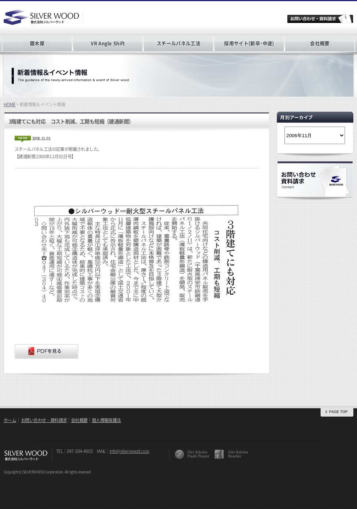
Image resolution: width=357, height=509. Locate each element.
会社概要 (319, 43)
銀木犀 (37, 43)
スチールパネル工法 (178, 43)
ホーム (10, 420)
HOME (10, 104)
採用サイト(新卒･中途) (249, 43)
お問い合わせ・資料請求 (44, 420)
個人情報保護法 (106, 420)
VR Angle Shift (108, 43)
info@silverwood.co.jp (129, 451)
